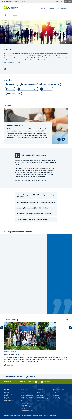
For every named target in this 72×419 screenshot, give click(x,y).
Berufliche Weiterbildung (26, 407)
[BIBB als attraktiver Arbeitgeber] (28, 89)
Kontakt (55, 392)
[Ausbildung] (10, 89)
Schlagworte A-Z (40, 402)
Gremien (6, 395)
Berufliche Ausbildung (26, 402)
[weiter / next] (70, 327)
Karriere (6, 399)
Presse (38, 392)
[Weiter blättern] (63, 139)
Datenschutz (56, 395)
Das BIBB (43, 8)
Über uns (6, 392)
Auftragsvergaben (8, 400)
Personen (6, 397)
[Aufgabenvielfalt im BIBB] (29, 84)
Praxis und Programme (26, 394)
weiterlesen (10, 365)
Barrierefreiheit (56, 397)
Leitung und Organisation (10, 394)
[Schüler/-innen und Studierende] (50, 84)
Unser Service (62, 8)
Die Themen (52, 8)
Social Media (40, 395)
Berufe (22, 392)
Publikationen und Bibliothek (44, 399)
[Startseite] (5, 15)
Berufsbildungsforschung (27, 395)
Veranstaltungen (40, 397)
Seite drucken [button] (31, 376)
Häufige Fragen (40, 400)
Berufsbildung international (27, 397)
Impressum (55, 394)
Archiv (66, 319)
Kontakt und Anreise (9, 402)
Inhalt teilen (10, 69)
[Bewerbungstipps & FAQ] (13, 93)
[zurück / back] (1, 327)
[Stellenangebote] (11, 84)
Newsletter (39, 394)
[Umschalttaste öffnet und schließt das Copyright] (71, 43)
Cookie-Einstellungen (58, 399)
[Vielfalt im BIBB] (46, 89)
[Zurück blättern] (59, 139)
